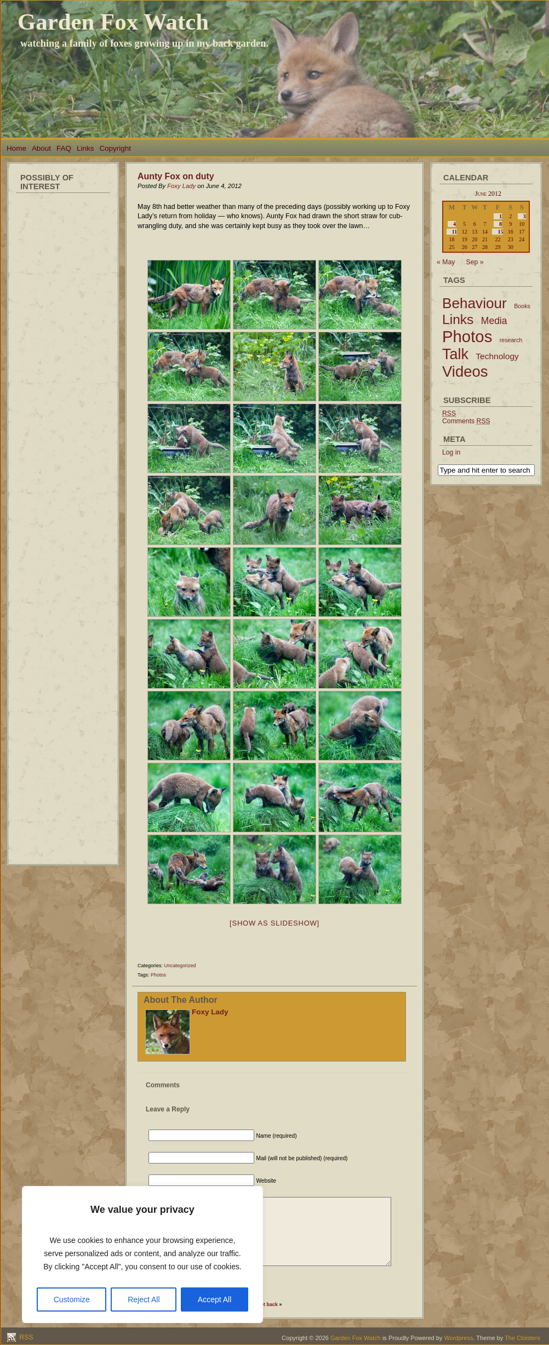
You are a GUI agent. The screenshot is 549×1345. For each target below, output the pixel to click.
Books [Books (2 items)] (522, 306)
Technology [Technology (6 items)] (497, 356)
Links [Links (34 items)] (457, 319)
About (41, 148)
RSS (25, 1337)
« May (446, 262)
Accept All (214, 1299)
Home (16, 148)
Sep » (475, 262)
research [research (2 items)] (511, 340)
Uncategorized (180, 965)
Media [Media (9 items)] (494, 320)
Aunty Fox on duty (176, 176)
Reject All (143, 1299)
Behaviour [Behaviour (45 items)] (474, 303)
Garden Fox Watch (113, 22)
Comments (466, 421)
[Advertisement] (63, 361)
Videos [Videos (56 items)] (465, 371)
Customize (72, 1299)
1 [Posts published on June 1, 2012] (500, 216)
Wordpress (458, 1338)
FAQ (63, 148)
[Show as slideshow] (274, 923)
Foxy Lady (181, 186)
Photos (158, 975)
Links (85, 148)
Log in (451, 452)
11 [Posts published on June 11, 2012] (454, 232)
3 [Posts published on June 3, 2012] (524, 216)
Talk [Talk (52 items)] (455, 354)
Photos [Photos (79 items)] (467, 336)
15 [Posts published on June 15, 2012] (500, 232)
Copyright (115, 148)
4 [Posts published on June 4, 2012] (454, 224)
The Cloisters (522, 1338)
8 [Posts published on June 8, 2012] (500, 224)
